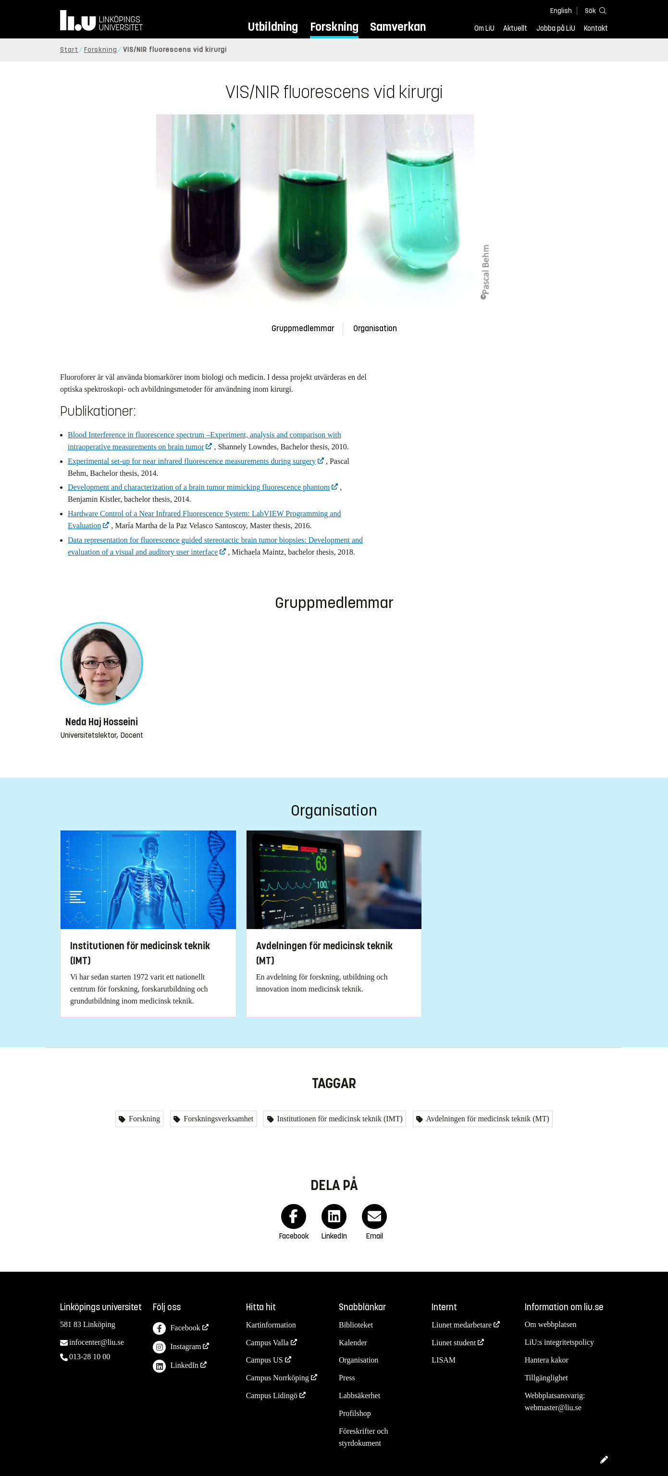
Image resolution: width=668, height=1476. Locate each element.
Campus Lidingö (271, 1395)
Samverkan (398, 26)
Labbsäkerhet (359, 1395)
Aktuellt (515, 28)
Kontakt (596, 28)
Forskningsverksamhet (217, 1119)
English (561, 11)
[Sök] (593, 10)
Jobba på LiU (555, 28)
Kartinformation (271, 1325)
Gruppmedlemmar (303, 328)
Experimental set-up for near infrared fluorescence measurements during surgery (192, 461)
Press (347, 1378)
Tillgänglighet (546, 1378)
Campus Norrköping (277, 1378)
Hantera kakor (547, 1360)
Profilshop (355, 1413)
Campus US (264, 1360)
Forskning (334, 26)
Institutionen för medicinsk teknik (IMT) (339, 1119)
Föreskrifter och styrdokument (363, 1437)
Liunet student (454, 1343)
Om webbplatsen (551, 1324)
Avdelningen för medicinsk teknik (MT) (486, 1119)
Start (69, 50)
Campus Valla (267, 1343)
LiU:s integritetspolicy (559, 1342)
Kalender (353, 1343)
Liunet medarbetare (462, 1325)
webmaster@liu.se (553, 1407)
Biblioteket (356, 1325)
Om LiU (484, 28)
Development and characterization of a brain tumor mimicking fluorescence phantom (199, 487)
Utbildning (273, 26)
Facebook (176, 1328)
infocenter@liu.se (96, 1342)
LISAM (444, 1360)
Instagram (177, 1347)
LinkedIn (175, 1366)
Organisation (375, 328)
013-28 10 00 (89, 1356)
